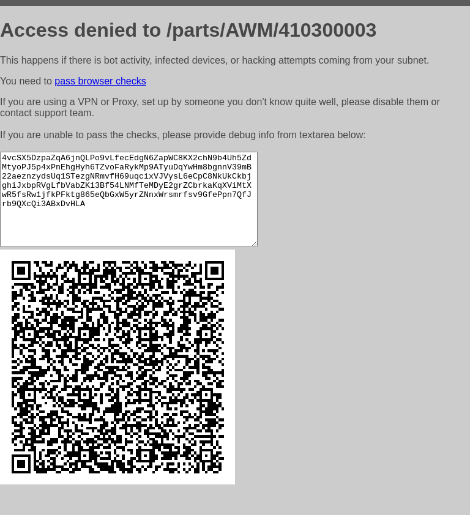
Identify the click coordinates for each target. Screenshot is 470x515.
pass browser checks (100, 81)
